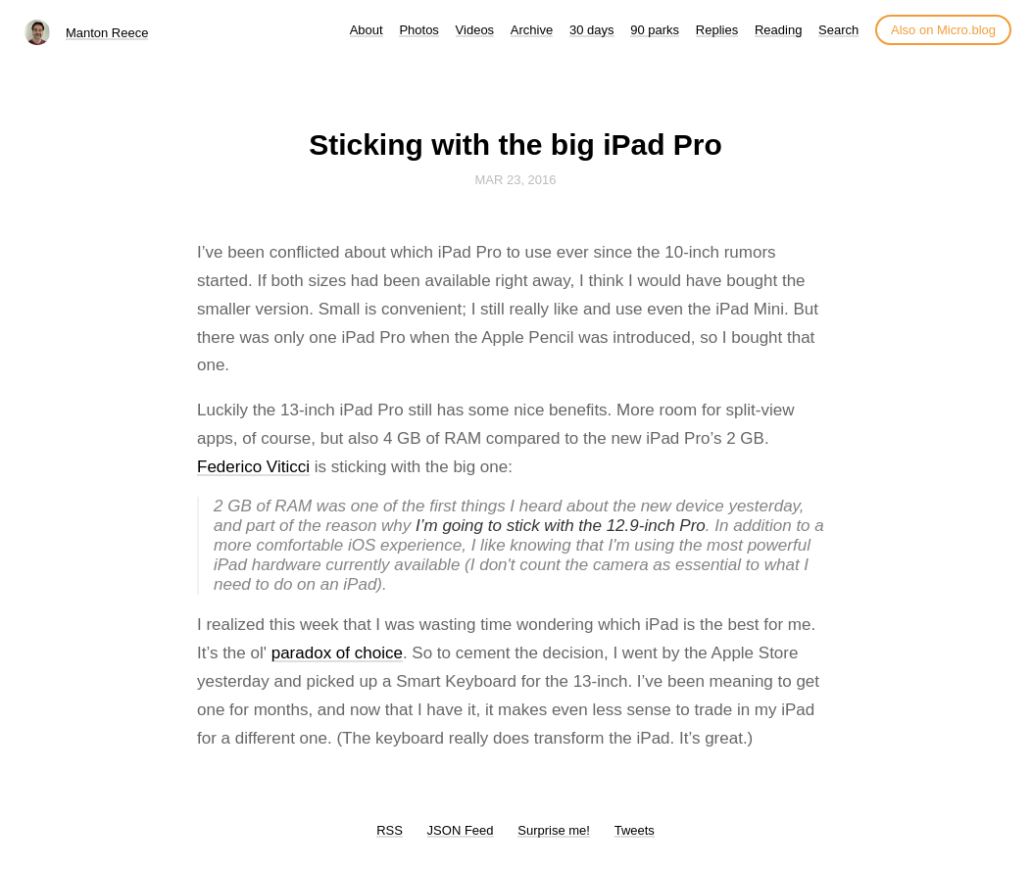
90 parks (654, 30)
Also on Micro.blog (943, 30)
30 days (591, 30)
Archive (532, 30)
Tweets (634, 830)
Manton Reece (107, 32)
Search (838, 30)
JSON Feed (460, 830)
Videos (475, 30)
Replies (717, 30)
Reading (778, 30)
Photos (418, 30)
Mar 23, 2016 (515, 179)
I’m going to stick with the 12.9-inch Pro (561, 525)
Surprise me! (553, 830)
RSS (389, 830)
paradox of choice (337, 653)
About (366, 30)
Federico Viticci (253, 467)
